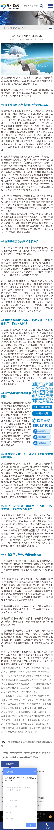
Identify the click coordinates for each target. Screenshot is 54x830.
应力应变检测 (14, 708)
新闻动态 (12, 28)
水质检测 (42, 712)
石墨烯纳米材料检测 (26, 712)
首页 (3, 28)
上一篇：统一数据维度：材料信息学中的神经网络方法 (26, 752)
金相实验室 (6, 700)
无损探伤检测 (29, 708)
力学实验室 (19, 700)
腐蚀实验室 (43, 696)
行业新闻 (22, 28)
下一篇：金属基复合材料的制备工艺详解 (20, 757)
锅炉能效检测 (33, 704)
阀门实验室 (30, 696)
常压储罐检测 (18, 704)
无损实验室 (32, 700)
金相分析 (10, 712)
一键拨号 (47, 826)
